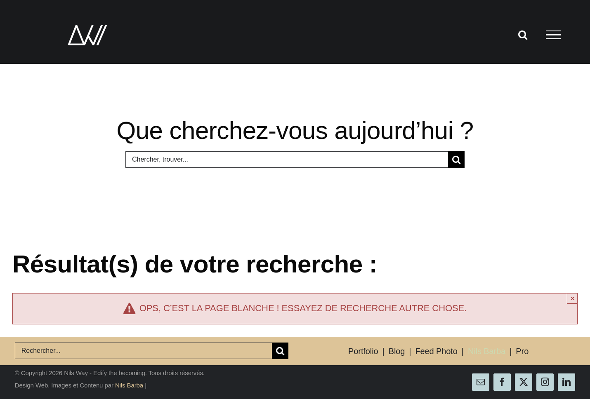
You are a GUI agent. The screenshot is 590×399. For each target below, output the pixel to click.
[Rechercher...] (143, 351)
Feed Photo (436, 351)
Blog (397, 351)
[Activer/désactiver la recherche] (522, 35)
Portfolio (363, 351)
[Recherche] (456, 159)
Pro (522, 351)
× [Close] (572, 298)
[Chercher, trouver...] (286, 159)
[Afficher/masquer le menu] (553, 35)
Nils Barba (486, 351)
